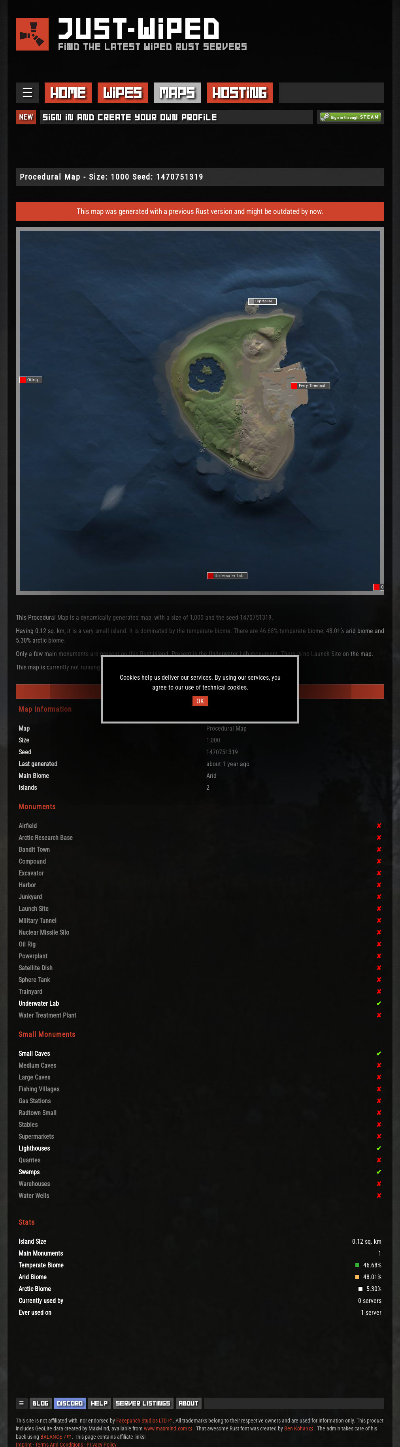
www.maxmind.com (168, 1428)
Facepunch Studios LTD (144, 1420)
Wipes (123, 93)
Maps (177, 93)
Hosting (240, 93)
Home (68, 93)
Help (99, 1403)
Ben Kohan (298, 1428)
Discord (70, 1403)
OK (200, 701)
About (189, 1403)
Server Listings (143, 1403)
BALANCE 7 (55, 1437)
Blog (41, 1403)
